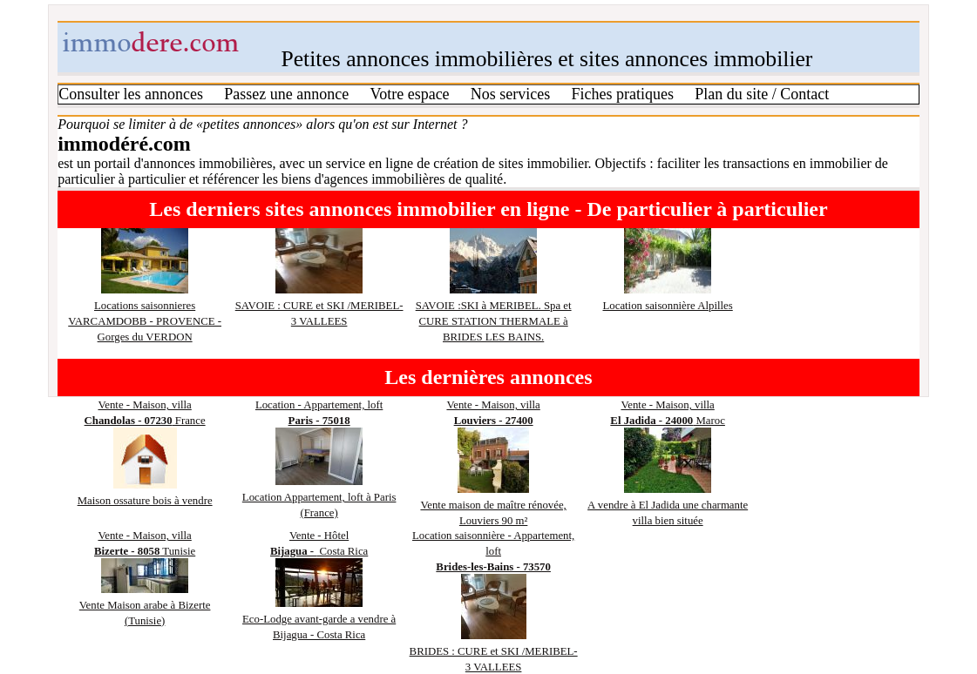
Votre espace (409, 94)
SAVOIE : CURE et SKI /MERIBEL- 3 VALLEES (319, 305)
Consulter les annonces (130, 94)
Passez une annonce (286, 94)
